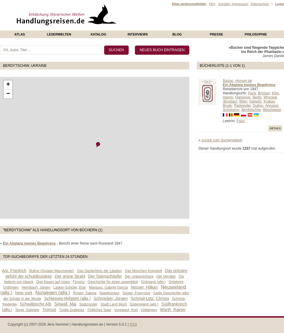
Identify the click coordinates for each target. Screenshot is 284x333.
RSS (133, 324)
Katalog (98, 34)
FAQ (212, 4)
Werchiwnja (272, 110)
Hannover (243, 97)
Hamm (228, 97)
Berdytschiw (251, 110)
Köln (275, 93)
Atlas (19, 34)
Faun (241, 121)
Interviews (138, 34)
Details (275, 128)
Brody (227, 106)
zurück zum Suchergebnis (221, 140)
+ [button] (8, 84)
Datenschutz (260, 4)
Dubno (258, 106)
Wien (243, 101)
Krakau (269, 101)
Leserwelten (59, 34)
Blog (177, 34)
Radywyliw (242, 106)
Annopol (271, 106)
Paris (252, 93)
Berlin (257, 97)
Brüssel (264, 93)
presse (216, 34)
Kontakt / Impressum (233, 4)
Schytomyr (231, 110)
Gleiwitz (255, 101)
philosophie (256, 34)
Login (279, 4)
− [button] (8, 94)
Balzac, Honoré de (237, 81)
